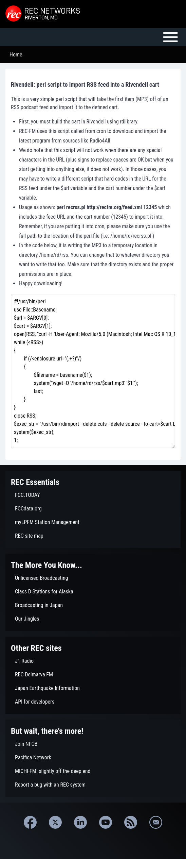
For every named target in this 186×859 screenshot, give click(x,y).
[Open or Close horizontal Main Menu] (93, 37)
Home (16, 54)
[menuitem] (93, 495)
